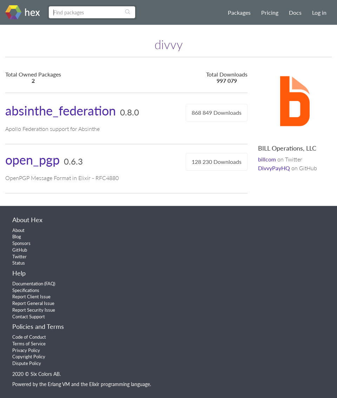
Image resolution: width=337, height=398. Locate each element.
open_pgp (32, 159)
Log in (319, 12)
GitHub (19, 250)
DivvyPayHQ (274, 168)
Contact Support (28, 316)
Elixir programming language (119, 384)
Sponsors (21, 243)
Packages (239, 12)
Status (18, 263)
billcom (267, 159)
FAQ (49, 283)
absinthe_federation (60, 110)
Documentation (27, 283)
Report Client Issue (31, 296)
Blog (16, 236)
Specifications (25, 290)
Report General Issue (33, 303)
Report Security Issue (33, 310)
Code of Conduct (29, 337)
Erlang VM (59, 384)
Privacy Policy (26, 350)
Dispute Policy (26, 363)
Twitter (19, 256)
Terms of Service (29, 343)
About (18, 230)
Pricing (269, 12)
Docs (295, 12)
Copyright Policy (28, 356)
